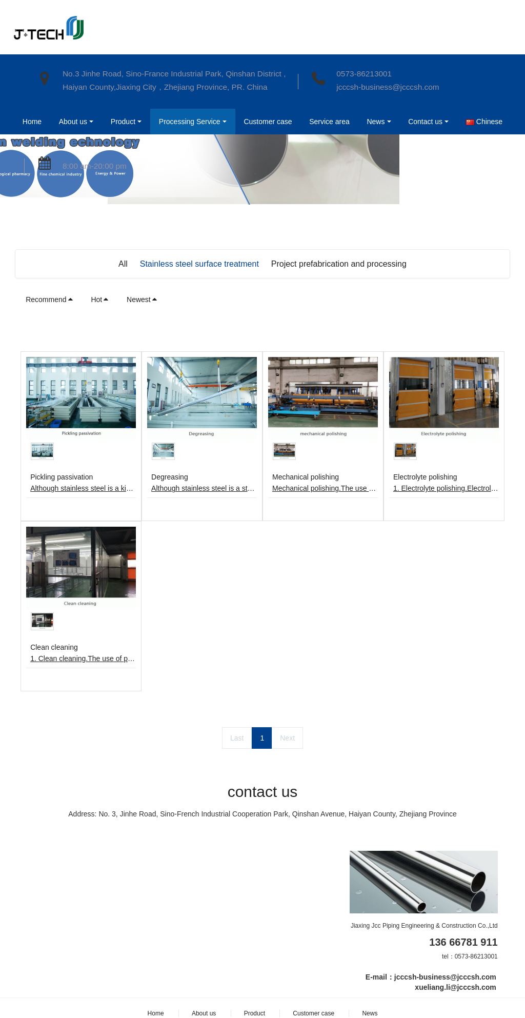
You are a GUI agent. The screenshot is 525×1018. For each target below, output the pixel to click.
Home (31, 121)
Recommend (49, 299)
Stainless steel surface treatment (199, 264)
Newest (142, 299)
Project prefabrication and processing (339, 264)
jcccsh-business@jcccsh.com (387, 87)
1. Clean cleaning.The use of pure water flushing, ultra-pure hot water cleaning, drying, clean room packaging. (83, 658)
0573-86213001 (364, 73)
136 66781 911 (463, 942)
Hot (100, 299)
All (123, 264)
